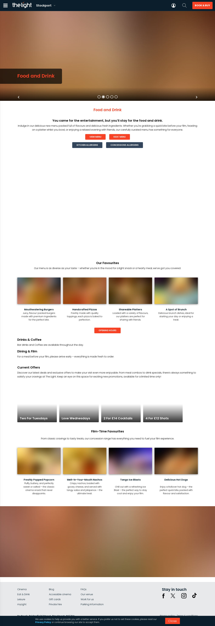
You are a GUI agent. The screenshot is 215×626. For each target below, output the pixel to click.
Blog (51, 589)
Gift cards (55, 599)
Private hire (55, 604)
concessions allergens (124, 145)
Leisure (21, 599)
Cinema (22, 589)
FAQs (83, 589)
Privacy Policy (43, 622)
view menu (95, 136)
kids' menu (120, 136)
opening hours (107, 330)
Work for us (87, 599)
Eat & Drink (23, 594)
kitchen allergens (87, 145)
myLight (21, 604)
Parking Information (92, 604)
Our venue (87, 594)
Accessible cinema (60, 594)
